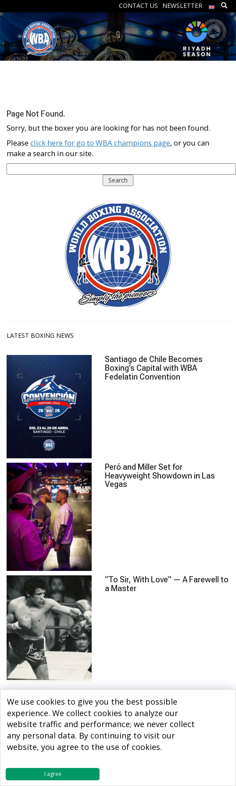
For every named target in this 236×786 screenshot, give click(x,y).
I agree (52, 774)
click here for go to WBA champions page (100, 143)
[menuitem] (211, 5)
